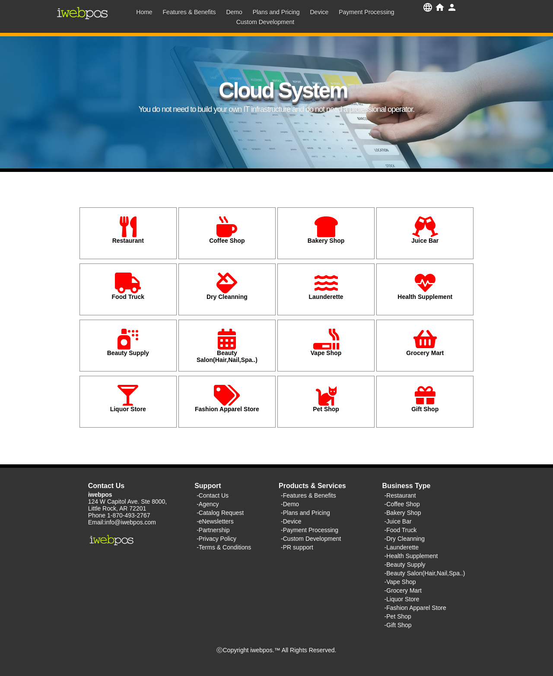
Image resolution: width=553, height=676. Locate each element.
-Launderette (402, 547)
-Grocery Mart (403, 590)
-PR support (297, 547)
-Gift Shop (398, 625)
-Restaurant (400, 495)
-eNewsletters (215, 521)
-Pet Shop (398, 616)
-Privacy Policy (216, 538)
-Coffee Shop (402, 504)
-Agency (208, 504)
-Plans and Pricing (305, 512)
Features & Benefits (189, 12)
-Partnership (213, 530)
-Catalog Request (220, 512)
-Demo (290, 504)
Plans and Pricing (276, 12)
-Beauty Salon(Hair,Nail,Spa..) (425, 573)
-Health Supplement (411, 555)
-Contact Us (213, 495)
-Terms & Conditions (224, 547)
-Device (291, 521)
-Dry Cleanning (405, 538)
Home (144, 12)
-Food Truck (401, 530)
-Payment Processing (309, 530)
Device (319, 12)
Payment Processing (366, 12)
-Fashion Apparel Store (415, 607)
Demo (234, 12)
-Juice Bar (398, 521)
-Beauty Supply (405, 564)
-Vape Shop (400, 581)
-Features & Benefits (308, 495)
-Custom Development (311, 538)
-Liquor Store (402, 599)
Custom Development (265, 22)
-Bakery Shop (403, 512)
